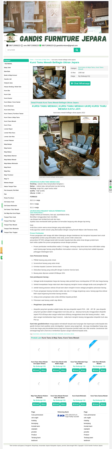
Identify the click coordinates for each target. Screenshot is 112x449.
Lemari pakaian (9, 140)
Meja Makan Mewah (10, 159)
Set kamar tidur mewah (11, 209)
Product (34, 435)
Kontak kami (35, 426)
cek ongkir (34, 418)
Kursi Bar (7, 90)
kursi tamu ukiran (69, 334)
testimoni (34, 440)
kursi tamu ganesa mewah (99, 396)
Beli (43, 370)
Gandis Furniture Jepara (95, 445)
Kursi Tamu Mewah (71, 338)
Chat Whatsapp (80, 83)
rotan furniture (9, 198)
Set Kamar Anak (9, 202)
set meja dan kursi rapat (12, 213)
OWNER (34, 429)
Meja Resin (7, 167)
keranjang (34, 423)
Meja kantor (8, 148)
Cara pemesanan (37, 415)
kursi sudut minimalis (79, 396)
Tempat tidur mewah (10, 225)
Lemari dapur (8, 129)
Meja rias (7, 171)
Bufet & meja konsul (10, 75)
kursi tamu (36, 334)
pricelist (34, 432)
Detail (36, 370)
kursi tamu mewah (45, 334)
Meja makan (7, 152)
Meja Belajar (8, 144)
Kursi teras (7, 125)
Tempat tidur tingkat (10, 232)
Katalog (34, 420)
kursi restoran (9, 106)
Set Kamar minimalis (10, 205)
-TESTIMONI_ (8, 64)
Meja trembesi (8, 175)
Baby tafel (7, 67)
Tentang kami (35, 437)
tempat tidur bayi (10, 221)
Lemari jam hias (9, 136)
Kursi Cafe (7, 94)
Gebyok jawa (8, 83)
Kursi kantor (8, 98)
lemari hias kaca (9, 133)
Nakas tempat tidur (10, 186)
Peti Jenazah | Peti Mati (11, 190)
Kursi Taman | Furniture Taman (13, 113)
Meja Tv (6, 179)
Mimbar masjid (8, 182)
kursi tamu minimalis (57, 334)
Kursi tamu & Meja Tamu (43, 59)
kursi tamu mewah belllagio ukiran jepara (54, 62)
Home (32, 59)
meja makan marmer (10, 156)
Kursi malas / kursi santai (12, 102)
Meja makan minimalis (11, 163)
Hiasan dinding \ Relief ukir (12, 87)
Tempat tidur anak (10, 217)
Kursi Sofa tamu (9, 110)
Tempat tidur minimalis (11, 228)
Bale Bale (7, 71)
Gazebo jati (7, 79)
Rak (5, 194)
